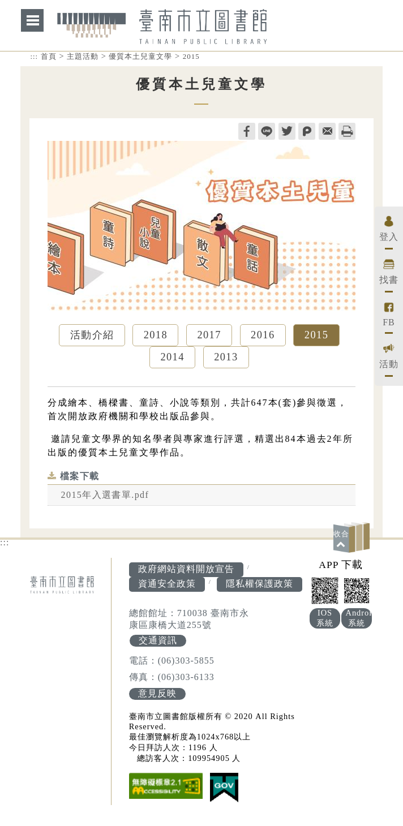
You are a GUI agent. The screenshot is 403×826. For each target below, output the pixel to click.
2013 (226, 358)
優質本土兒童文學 (140, 56)
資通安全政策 (167, 585)
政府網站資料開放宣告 (186, 570)
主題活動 (82, 56)
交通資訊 (157, 642)
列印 (346, 131)
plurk (306, 131)
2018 (155, 335)
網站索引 (32, 20)
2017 (209, 335)
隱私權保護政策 (259, 585)
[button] (353, 538)
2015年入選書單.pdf (105, 496)
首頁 (49, 56)
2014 (172, 358)
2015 (191, 56)
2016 (263, 335)
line (266, 131)
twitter (286, 131)
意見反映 (157, 695)
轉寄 (327, 131)
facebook (246, 131)
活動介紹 (92, 335)
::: (34, 56)
